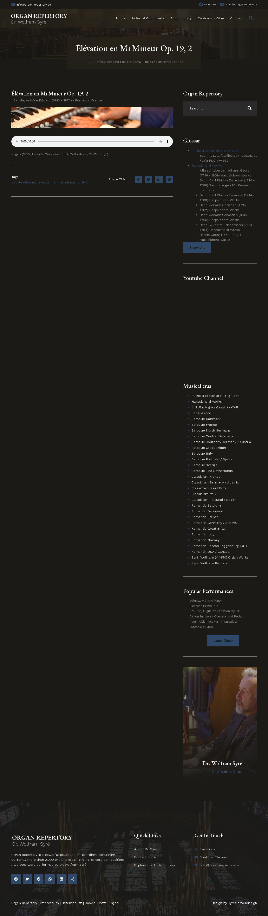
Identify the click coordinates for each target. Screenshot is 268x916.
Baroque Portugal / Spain (211, 459)
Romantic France (169, 62)
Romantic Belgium (206, 506)
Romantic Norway (205, 540)
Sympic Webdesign (241, 903)
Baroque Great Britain (208, 448)
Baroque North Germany (210, 431)
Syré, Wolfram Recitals (209, 563)
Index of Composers (148, 18)
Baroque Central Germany (212, 436)
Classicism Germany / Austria (215, 482)
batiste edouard (24, 182)
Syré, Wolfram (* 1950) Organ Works (219, 558)
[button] (223, 640)
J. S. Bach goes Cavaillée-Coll (214, 407)
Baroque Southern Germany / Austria (221, 442)
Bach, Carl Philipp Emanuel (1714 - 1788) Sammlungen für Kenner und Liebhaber (228, 185)
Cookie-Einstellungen (102, 903)
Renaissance (201, 413)
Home (121, 18)
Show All (197, 248)
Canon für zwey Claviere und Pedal (216, 616)
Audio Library (180, 18)
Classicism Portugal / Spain (213, 500)
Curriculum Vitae (211, 18)
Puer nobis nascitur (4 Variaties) (213, 622)
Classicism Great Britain (210, 488)
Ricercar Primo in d (203, 606)
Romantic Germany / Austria (214, 523)
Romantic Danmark (206, 511)
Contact (236, 18)
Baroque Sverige (204, 465)
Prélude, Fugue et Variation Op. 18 (214, 611)
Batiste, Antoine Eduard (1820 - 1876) (123, 62)
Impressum (49, 903)
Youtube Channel (203, 278)
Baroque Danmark (206, 419)
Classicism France (205, 477)
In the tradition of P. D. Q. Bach (215, 151)
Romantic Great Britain (209, 529)
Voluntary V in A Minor (205, 601)
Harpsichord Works (206, 165)
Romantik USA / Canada (210, 552)
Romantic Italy (202, 534)
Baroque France (204, 425)
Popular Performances (208, 591)
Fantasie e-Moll (201, 627)
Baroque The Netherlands (212, 471)
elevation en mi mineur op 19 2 (63, 182)
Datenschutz (72, 903)
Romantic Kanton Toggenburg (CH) (219, 546)
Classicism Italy (203, 494)
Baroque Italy (202, 454)
